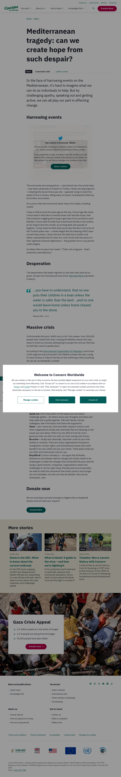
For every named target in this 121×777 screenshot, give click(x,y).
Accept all (93, 400)
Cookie (27, 387)
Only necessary (62, 400)
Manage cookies (30, 400)
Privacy (17, 387)
